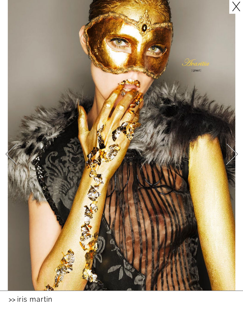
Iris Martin (34, 299)
